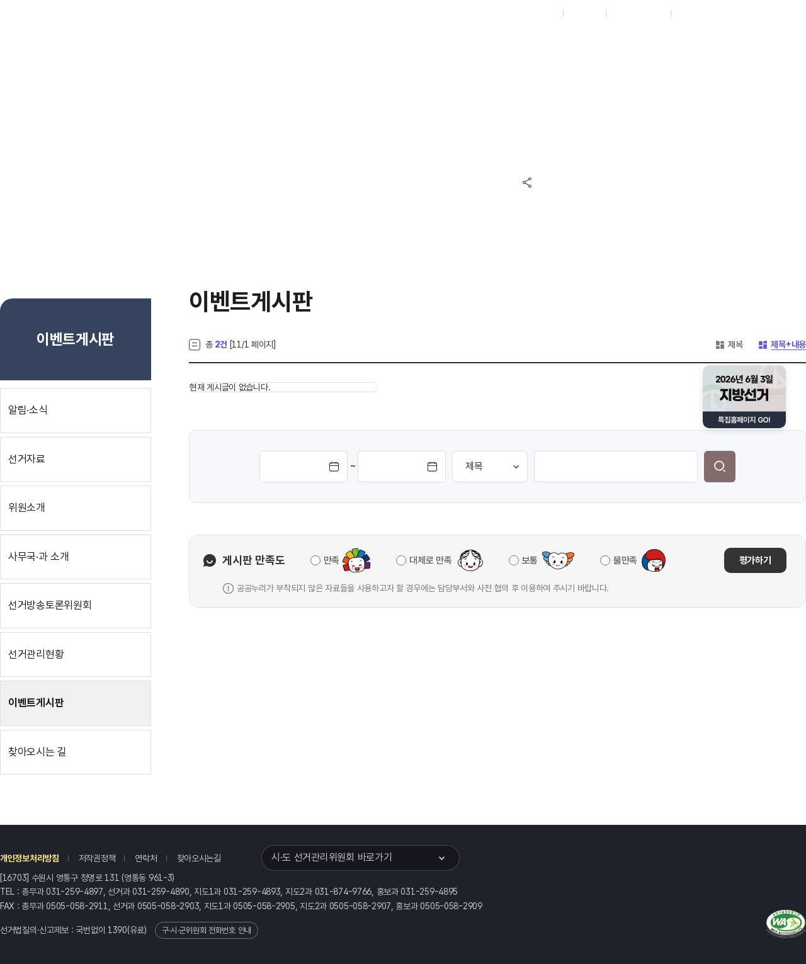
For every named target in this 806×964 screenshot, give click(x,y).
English (691, 13)
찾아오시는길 (199, 858)
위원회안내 (498, 45)
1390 (117, 930)
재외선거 (584, 13)
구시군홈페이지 (638, 13)
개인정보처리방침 (29, 858)
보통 (530, 560)
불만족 (625, 560)
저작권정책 (97, 858)
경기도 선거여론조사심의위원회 (589, 93)
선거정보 (383, 45)
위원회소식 (320, 45)
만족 (331, 560)
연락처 (146, 858)
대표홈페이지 (534, 13)
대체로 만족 (430, 560)
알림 (441, 45)
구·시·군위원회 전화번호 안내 (206, 930)
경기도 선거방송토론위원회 (588, 45)
